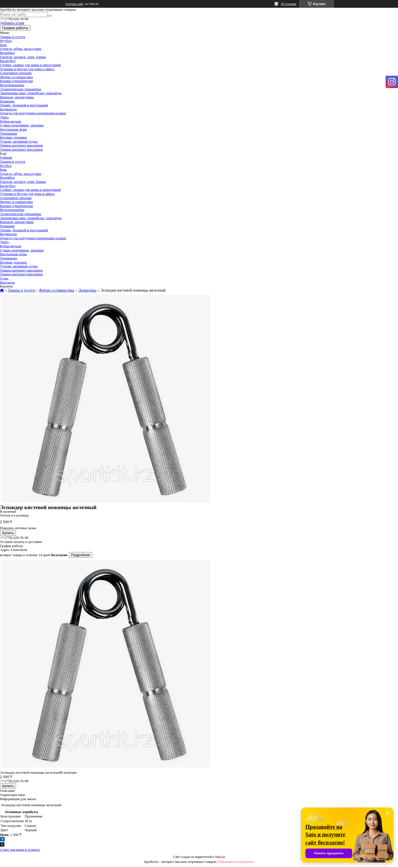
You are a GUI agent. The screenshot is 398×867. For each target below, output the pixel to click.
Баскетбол (7, 61)
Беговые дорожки (13, 137)
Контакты (7, 282)
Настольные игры (13, 129)
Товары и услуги (12, 37)
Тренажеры (8, 133)
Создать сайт (74, 4)
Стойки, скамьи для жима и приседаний (30, 65)
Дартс (4, 117)
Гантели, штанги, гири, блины (23, 57)
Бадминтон (8, 109)
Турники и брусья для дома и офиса (27, 69)
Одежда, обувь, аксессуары (20, 49)
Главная (6, 157)
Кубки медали (10, 121)
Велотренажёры (12, 85)
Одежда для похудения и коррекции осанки (33, 113)
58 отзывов (288, 4)
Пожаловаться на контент (236, 862)
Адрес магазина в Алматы (20, 849)
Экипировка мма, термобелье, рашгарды (30, 93)
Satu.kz (220, 857)
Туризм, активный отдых (19, 141)
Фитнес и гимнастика (16, 77)
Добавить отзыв (12, 23)
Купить (8, 533)
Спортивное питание (16, 73)
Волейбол (7, 53)
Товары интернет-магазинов (21, 145)
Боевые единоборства (16, 81)
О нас (4, 278)
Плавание (7, 101)
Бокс (3, 45)
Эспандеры (87, 290)
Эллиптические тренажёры (20, 89)
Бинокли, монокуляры (17, 97)
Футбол (6, 41)
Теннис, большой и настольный (24, 105)
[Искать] (50, 16)
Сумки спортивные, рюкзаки (22, 125)
